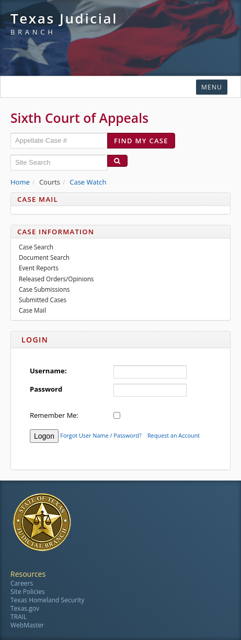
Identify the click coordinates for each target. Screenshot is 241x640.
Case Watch (88, 182)
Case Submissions (44, 289)
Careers (21, 583)
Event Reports (39, 268)
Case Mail (32, 310)
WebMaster (27, 625)
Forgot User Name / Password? (100, 436)
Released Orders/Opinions (56, 279)
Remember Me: (54, 415)
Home (20, 182)
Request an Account (173, 436)
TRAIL (18, 616)
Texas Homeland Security (47, 600)
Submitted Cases (42, 299)
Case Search (36, 247)
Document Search (44, 257)
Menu (211, 87)
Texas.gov (24, 608)
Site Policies (27, 591)
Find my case (141, 140)
